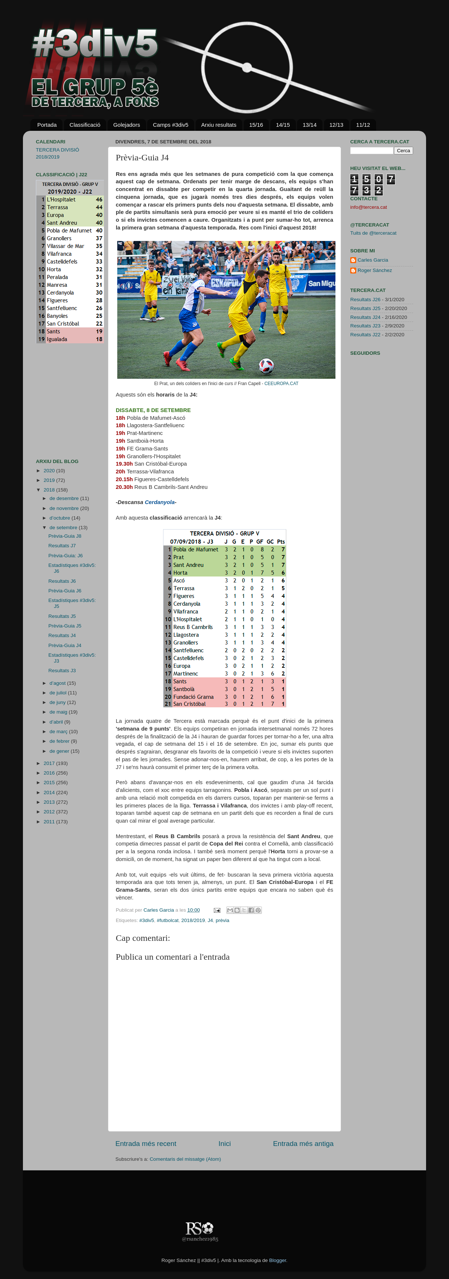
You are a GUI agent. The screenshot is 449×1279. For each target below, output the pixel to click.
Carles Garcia (159, 910)
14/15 (283, 125)
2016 (50, 773)
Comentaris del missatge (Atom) (185, 1159)
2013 (50, 802)
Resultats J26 (365, 299)
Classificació (85, 125)
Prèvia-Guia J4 (64, 645)
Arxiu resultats (218, 125)
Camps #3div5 (170, 125)
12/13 (337, 125)
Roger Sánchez (375, 270)
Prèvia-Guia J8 (64, 536)
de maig (59, 712)
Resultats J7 (62, 545)
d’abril (57, 722)
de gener (60, 751)
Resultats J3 (62, 670)
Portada (47, 125)
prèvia (222, 920)
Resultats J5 (62, 616)
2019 (50, 480)
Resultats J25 (365, 308)
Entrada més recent (145, 1143)
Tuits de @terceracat (373, 233)
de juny (58, 702)
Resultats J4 (62, 635)
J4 (210, 920)
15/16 (256, 125)
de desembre (65, 498)
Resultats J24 (365, 317)
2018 (50, 490)
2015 (50, 782)
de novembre (65, 508)
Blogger (277, 1260)
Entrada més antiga (303, 1143)
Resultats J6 (62, 581)
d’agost (58, 683)
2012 (50, 811)
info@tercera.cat (368, 207)
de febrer (60, 741)
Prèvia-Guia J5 (64, 626)
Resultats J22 (365, 334)
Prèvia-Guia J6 (64, 590)
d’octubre (60, 518)
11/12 (363, 125)
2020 (50, 470)
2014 (50, 792)
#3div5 (146, 920)
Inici (225, 1143)
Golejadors (126, 125)
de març (59, 731)
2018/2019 (193, 920)
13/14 (310, 125)
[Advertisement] (58, 401)
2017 (50, 763)
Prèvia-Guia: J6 (65, 555)
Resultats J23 (365, 326)
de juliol (59, 692)
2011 (50, 821)
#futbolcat (168, 920)
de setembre (64, 527)
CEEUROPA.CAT (281, 383)
